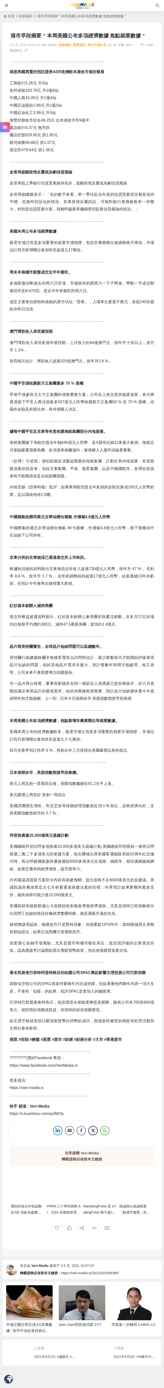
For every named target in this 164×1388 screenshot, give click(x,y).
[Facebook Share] (81, 1131)
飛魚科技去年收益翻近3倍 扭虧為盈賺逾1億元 (27, 1213)
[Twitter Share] (93, 1131)
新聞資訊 (79, 45)
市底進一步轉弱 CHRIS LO (133, 1325)
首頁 (11, 16)
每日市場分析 (97, 45)
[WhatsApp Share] (104, 1131)
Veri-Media (39, 1266)
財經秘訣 (26, 16)
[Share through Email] (69, 1131)
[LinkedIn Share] (57, 1131)
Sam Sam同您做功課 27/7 (80, 1325)
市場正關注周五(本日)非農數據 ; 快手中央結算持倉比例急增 (29, 1331)
